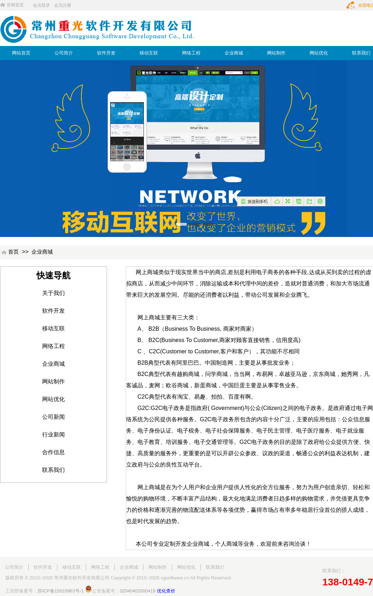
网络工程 (191, 53)
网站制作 (276, 53)
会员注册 (62, 5)
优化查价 (166, 591)
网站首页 (21, 53)
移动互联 (149, 53)
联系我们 (361, 53)
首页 (13, 252)
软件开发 (106, 53)
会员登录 (41, 5)
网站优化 (319, 53)
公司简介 (64, 53)
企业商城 (234, 53)
